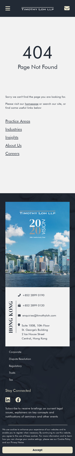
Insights (11, 137)
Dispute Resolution (20, 359)
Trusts (12, 372)
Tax (11, 379)
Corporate (15, 352)
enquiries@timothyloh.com (39, 315)
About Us (13, 145)
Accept (38, 450)
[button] (9, 8)
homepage (31, 103)
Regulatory (15, 366)
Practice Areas (17, 121)
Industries (13, 129)
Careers (12, 153)
